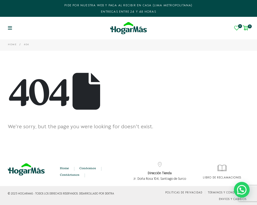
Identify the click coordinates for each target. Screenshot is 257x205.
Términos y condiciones (227, 192)
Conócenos (87, 168)
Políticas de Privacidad (183, 192)
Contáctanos (69, 175)
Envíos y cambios (232, 199)
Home (64, 168)
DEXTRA (109, 193)
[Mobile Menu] (10, 28)
